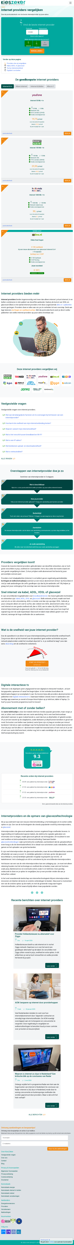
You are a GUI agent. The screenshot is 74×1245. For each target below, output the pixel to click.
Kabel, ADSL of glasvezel (15, 66)
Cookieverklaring (7, 1177)
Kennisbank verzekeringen (10, 1196)
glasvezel (36, 598)
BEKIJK (67, 133)
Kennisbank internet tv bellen (11, 1190)
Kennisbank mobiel (7, 1193)
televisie (36, 43)
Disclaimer (5, 1180)
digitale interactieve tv (21, 697)
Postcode (29, 28)
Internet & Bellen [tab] (37, 86)
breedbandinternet (40, 596)
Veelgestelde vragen (8, 1155)
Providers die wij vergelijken (16, 63)
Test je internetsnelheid (15, 68)
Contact (3, 1161)
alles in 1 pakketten (64, 305)
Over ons (4, 1158)
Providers (4, 1206)
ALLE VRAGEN (8, 459)
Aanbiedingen (6, 1212)
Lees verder (52, 965)
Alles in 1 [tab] (50, 86)
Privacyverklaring (7, 1174)
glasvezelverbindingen (10, 842)
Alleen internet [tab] (21, 86)
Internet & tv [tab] (7, 86)
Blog (2, 1164)
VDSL (28, 598)
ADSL (23, 598)
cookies (51, 1242)
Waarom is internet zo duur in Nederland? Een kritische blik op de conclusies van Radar (35, 1075)
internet (28, 43)
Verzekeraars (5, 1209)
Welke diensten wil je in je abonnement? (37, 39)
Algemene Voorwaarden (9, 1171)
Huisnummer (43, 28)
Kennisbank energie (8, 1187)
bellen (45, 44)
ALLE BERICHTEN (37, 1115)
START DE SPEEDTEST (38, 663)
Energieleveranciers (8, 1203)
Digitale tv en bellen (13, 70)
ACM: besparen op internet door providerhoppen (36, 1002)
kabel (18, 598)
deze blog (9, 644)
